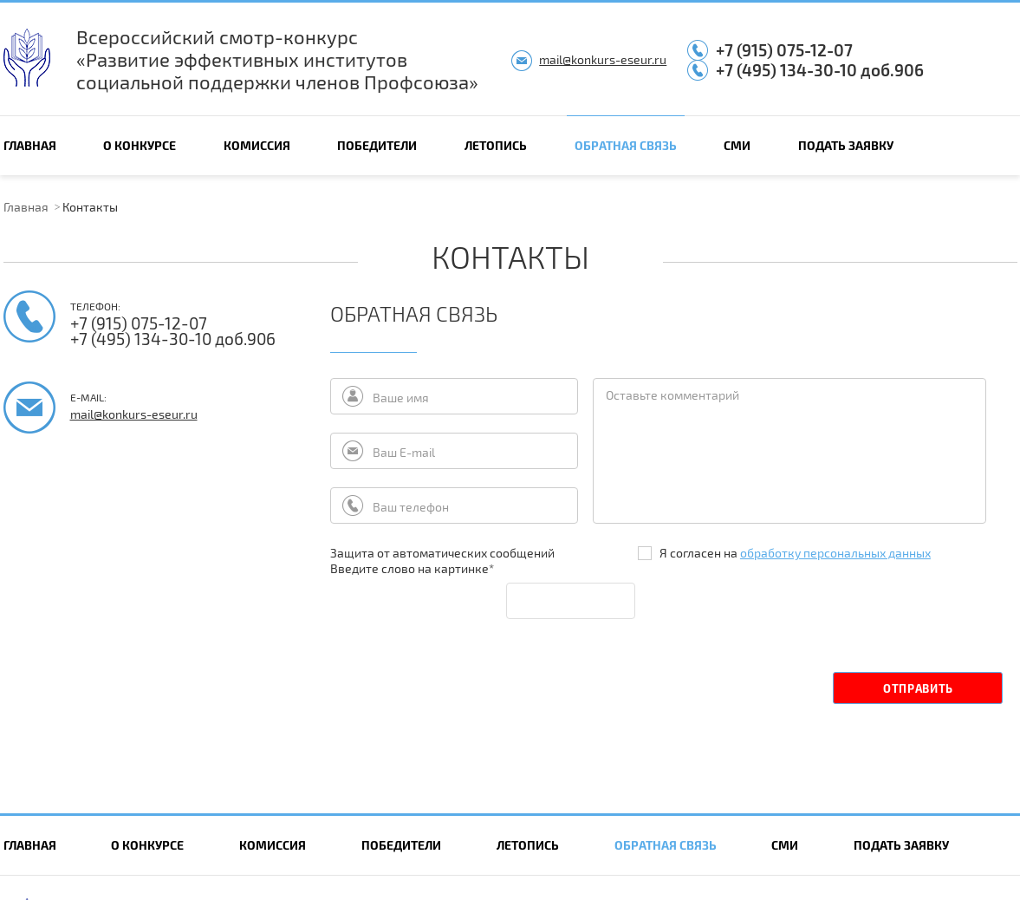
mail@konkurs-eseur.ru (602, 59)
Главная (29, 145)
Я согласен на (784, 552)
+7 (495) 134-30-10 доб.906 (820, 70)
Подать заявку (845, 145)
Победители (377, 145)
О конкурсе (139, 145)
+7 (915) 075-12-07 (784, 50)
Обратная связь (626, 145)
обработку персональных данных (835, 552)
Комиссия (257, 145)
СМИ (737, 145)
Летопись (496, 145)
